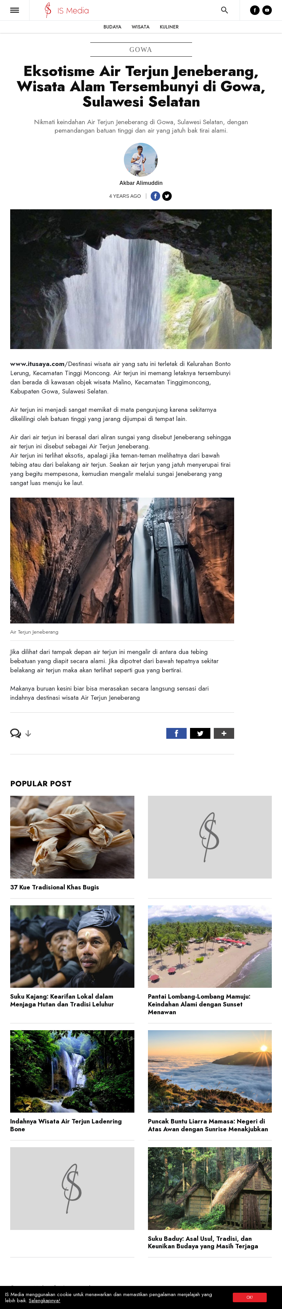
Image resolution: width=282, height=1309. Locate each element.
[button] (14, 10)
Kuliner (169, 26)
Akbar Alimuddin (141, 183)
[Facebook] (255, 10)
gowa (141, 49)
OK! (250, 1297)
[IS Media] (48, 10)
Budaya (112, 26)
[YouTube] (267, 10)
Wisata (141, 26)
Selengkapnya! (44, 1300)
